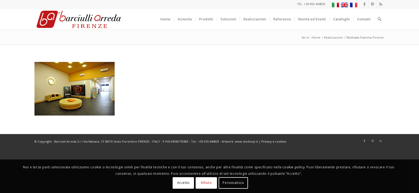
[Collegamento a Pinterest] (372, 4)
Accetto (183, 182)
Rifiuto (206, 182)
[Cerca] (379, 19)
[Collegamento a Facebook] (364, 4)
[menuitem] (165, 19)
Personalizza (233, 182)
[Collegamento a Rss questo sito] (381, 4)
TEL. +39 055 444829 (311, 4)
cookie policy (293, 167)
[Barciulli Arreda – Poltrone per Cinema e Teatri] (78, 19)
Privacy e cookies (273, 141)
